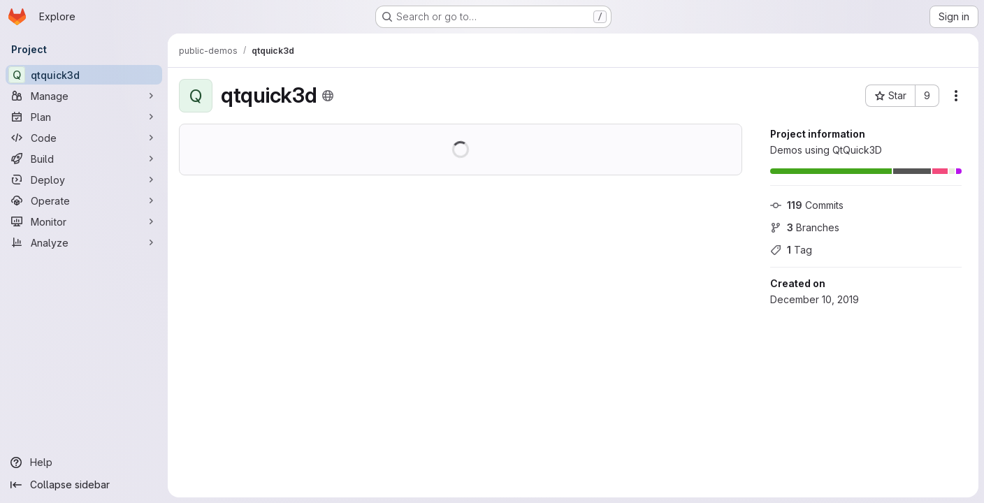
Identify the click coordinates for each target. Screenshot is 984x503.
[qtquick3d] (84, 75)
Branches (804, 227)
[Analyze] (84, 242)
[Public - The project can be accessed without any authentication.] (327, 95)
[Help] (84, 462)
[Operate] (84, 200)
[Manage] (84, 95)
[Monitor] (84, 221)
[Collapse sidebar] (84, 485)
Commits (807, 205)
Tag (791, 250)
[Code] (84, 137)
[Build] (84, 158)
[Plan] (84, 116)
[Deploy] (84, 179)
